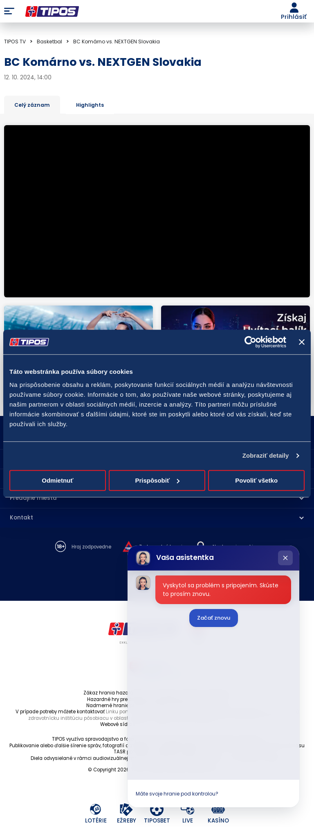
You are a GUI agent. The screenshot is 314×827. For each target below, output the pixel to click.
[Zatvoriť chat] (285, 558)
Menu (9, 11)
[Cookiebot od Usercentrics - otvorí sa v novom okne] (250, 342)
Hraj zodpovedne (91, 547)
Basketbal (49, 41)
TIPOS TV (15, 41)
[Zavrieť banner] (302, 342)
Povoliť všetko (256, 480)
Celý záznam (32, 104)
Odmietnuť (57, 480)
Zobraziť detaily (265, 455)
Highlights (90, 104)
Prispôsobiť (157, 480)
